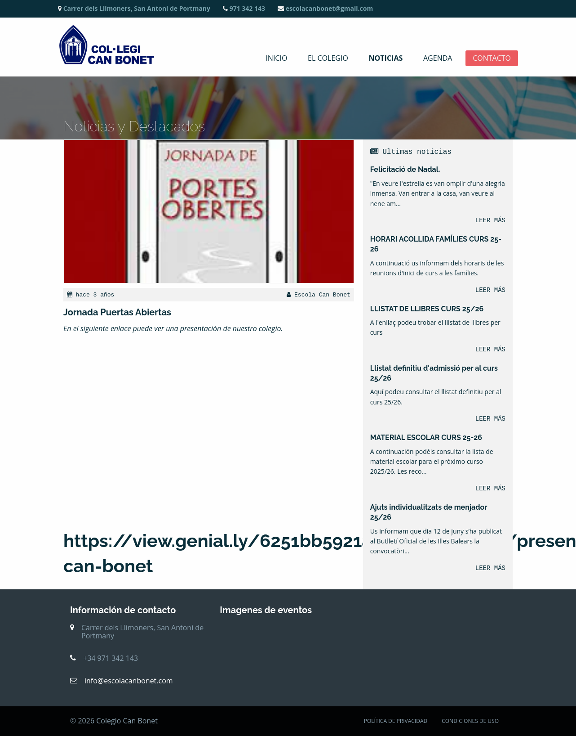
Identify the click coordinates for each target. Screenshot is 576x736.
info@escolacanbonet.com (128, 681)
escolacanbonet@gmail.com (325, 8)
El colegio (328, 58)
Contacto (492, 58)
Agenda (437, 58)
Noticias (386, 58)
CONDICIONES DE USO (470, 721)
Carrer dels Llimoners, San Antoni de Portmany (134, 8)
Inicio (276, 58)
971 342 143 (244, 8)
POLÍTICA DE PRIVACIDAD (396, 721)
